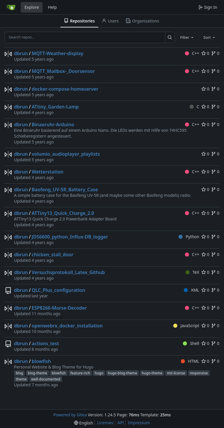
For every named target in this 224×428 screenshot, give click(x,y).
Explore (31, 7)
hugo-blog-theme (122, 373)
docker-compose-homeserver (65, 89)
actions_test (45, 343)
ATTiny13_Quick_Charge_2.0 (63, 213)
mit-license (176, 373)
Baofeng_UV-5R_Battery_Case (65, 189)
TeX (192, 272)
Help (52, 7)
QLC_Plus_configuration (58, 290)
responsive (199, 373)
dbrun (21, 53)
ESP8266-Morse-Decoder (59, 308)
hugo (98, 373)
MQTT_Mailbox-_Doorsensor (63, 71)
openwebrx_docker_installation (67, 326)
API (121, 422)
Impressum (139, 422)
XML (191, 290)
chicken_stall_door (53, 254)
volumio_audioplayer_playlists (66, 154)
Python (188, 236)
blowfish (41, 361)
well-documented (45, 379)
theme (21, 379)
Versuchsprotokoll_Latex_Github (68, 272)
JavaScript (186, 325)
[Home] (11, 7)
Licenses (105, 422)
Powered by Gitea (70, 415)
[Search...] (170, 37)
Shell (191, 343)
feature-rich (80, 373)
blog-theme (37, 373)
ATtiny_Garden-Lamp (55, 107)
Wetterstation (47, 172)
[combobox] (187, 37)
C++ (192, 53)
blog (19, 373)
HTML (190, 361)
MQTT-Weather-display (57, 53)
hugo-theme (152, 373)
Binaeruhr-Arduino (53, 124)
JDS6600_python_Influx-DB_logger (70, 237)
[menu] (83, 423)
